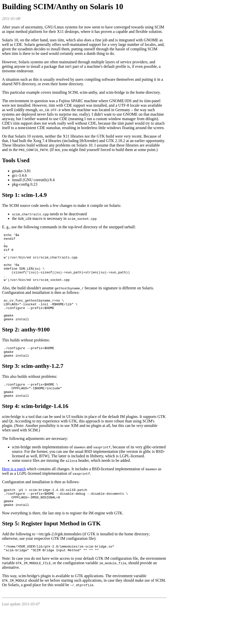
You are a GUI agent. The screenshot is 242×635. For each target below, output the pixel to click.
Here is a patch (14, 488)
